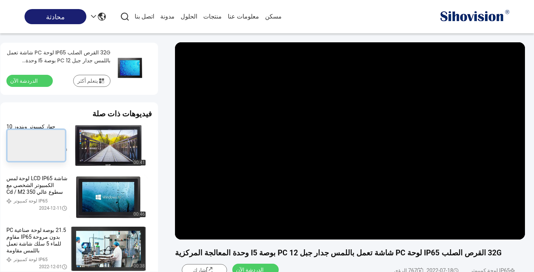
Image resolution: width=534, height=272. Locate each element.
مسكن (273, 16)
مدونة (167, 16)
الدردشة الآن (28, 80)
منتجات (212, 16)
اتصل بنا (144, 16)
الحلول (189, 16)
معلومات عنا (243, 16)
